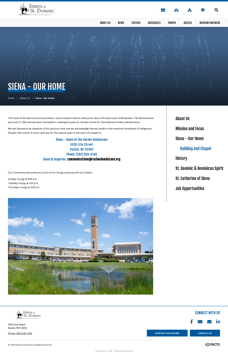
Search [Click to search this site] (216, 10)
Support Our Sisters (167, 333)
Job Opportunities (190, 188)
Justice (188, 23)
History (181, 158)
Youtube (200, 321)
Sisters (136, 23)
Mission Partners (210, 23)
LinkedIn (218, 321)
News (121, 23)
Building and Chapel (195, 148)
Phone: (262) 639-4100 (20, 333)
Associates (154, 23)
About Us (105, 23)
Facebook (191, 321)
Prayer (172, 23)
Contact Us (205, 333)
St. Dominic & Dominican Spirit (199, 168)
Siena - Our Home (190, 138)
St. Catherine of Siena (193, 178)
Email (209, 321)
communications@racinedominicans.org (93, 159)
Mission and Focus (190, 128)
